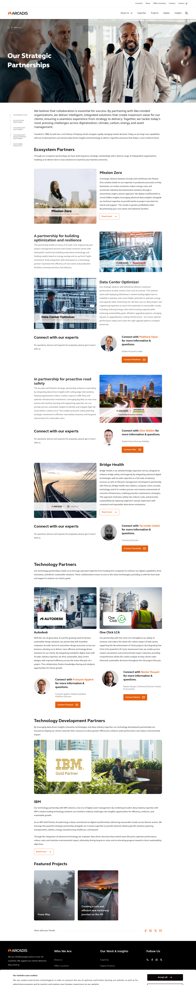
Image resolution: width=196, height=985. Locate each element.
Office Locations (159, 3)
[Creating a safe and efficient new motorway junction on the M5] (98, 895)
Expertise (142, 13)
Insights (178, 13)
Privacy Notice (59, 978)
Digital (166, 13)
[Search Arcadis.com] (186, 13)
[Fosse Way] (54, 895)
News (148, 3)
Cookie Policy (78, 978)
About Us (125, 13)
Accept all (162, 963)
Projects (154, 13)
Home (9, 27)
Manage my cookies (162, 973)
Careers (181, 3)
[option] (98, 60)
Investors (139, 3)
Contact (172, 3)
